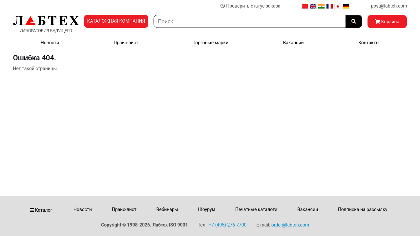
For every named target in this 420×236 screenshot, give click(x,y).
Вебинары (167, 209)
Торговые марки (211, 42)
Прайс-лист (126, 42)
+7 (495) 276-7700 (227, 224)
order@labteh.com (290, 224)
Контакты (368, 42)
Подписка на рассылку (363, 209)
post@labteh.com (389, 6)
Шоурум (206, 209)
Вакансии (293, 42)
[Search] (250, 21)
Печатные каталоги (256, 209)
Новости (50, 42)
